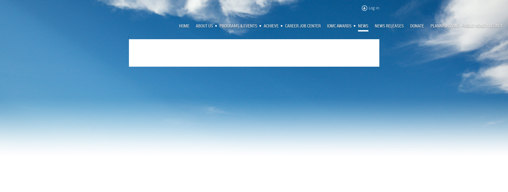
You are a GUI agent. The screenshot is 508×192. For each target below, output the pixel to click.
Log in (374, 7)
